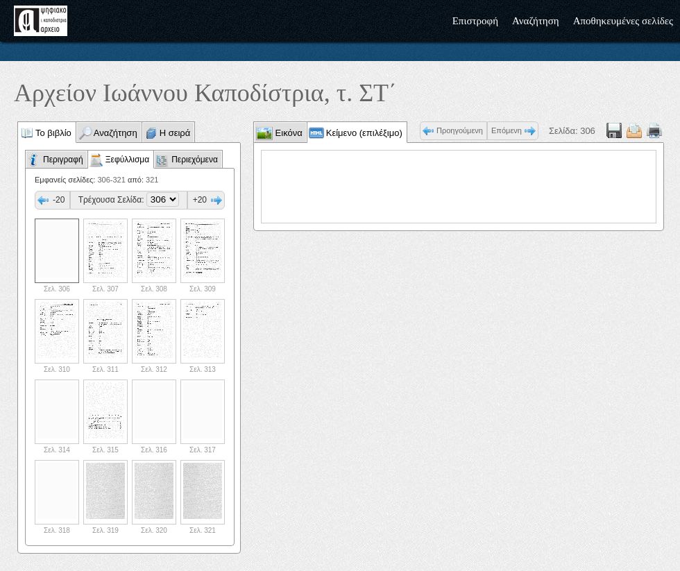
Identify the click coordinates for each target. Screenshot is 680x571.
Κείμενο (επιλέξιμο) (364, 133)
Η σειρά (175, 133)
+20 (200, 200)
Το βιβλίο (53, 133)
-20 (59, 200)
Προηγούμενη (459, 130)
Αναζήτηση (535, 20)
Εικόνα (288, 133)
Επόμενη (506, 130)
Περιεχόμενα (194, 159)
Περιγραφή (63, 159)
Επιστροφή (475, 20)
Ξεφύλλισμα (127, 159)
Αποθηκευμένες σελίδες (623, 20)
